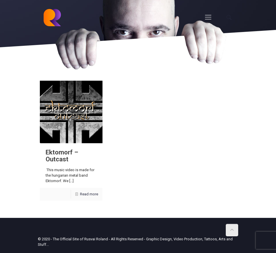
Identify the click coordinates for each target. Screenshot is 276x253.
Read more (89, 194)
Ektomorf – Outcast (62, 156)
